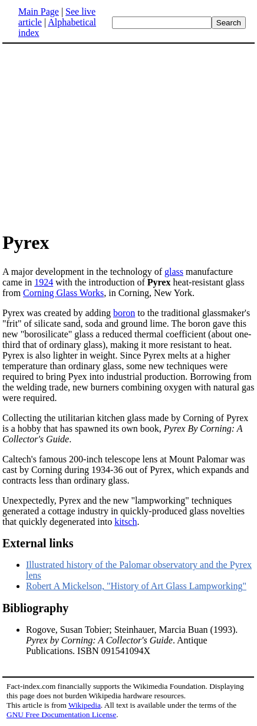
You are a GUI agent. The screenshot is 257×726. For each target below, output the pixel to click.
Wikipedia (84, 705)
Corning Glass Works (63, 293)
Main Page (38, 11)
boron (124, 313)
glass (173, 272)
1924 (43, 282)
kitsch (125, 522)
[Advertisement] (101, 136)
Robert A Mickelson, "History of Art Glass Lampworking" (136, 586)
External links (38, 543)
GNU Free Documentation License (61, 714)
